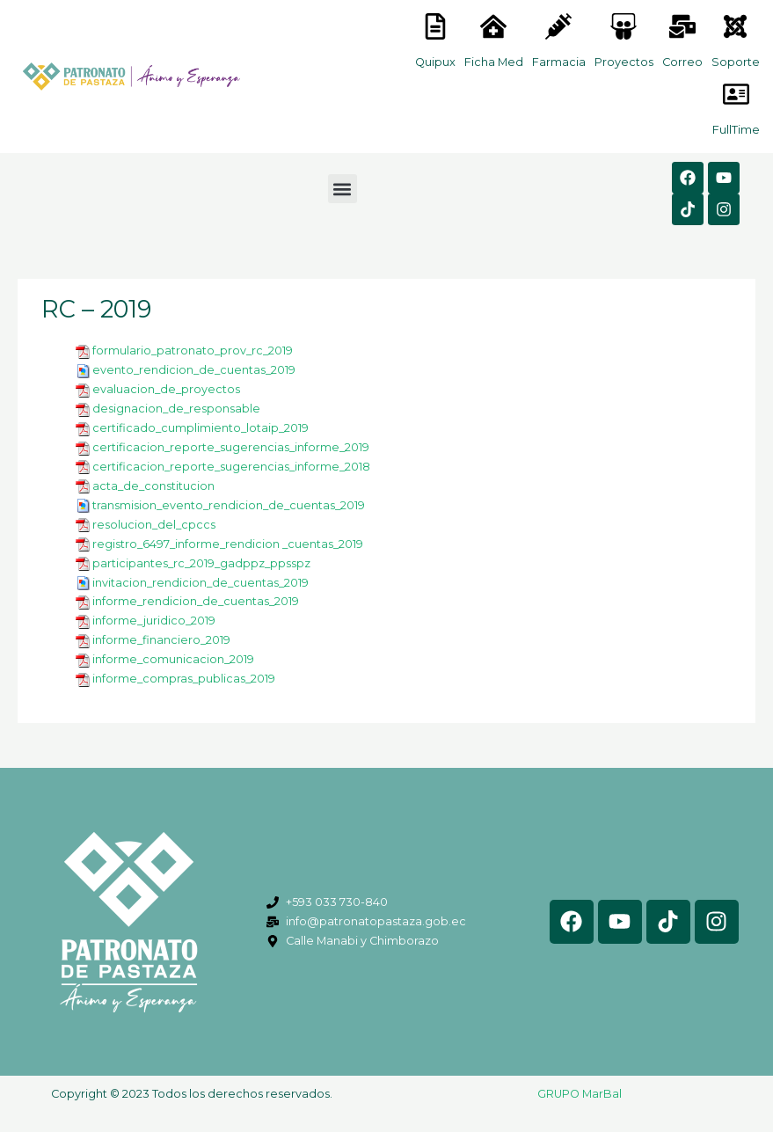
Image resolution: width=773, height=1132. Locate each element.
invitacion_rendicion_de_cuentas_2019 (200, 582)
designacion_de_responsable (176, 408)
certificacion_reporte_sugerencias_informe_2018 (231, 466)
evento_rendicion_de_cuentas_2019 (193, 369)
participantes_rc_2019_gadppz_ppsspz (201, 563)
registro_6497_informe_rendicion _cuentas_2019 (227, 544)
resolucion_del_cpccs (153, 524)
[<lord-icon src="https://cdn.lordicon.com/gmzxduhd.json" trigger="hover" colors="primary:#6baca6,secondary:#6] (736, 94)
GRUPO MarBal (579, 1093)
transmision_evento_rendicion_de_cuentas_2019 (228, 505)
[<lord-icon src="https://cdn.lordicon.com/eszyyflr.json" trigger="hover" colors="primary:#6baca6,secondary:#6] (735, 26)
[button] (342, 188)
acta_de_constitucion (153, 486)
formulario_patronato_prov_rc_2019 (192, 350)
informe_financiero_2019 (161, 639)
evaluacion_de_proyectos (166, 389)
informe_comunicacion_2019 (173, 659)
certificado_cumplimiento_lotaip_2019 (200, 428)
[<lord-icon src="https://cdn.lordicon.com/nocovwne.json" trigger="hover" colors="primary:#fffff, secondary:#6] (435, 26)
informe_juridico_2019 (153, 620)
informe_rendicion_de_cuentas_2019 (195, 601)
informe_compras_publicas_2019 (183, 678)
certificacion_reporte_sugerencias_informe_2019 (230, 447)
